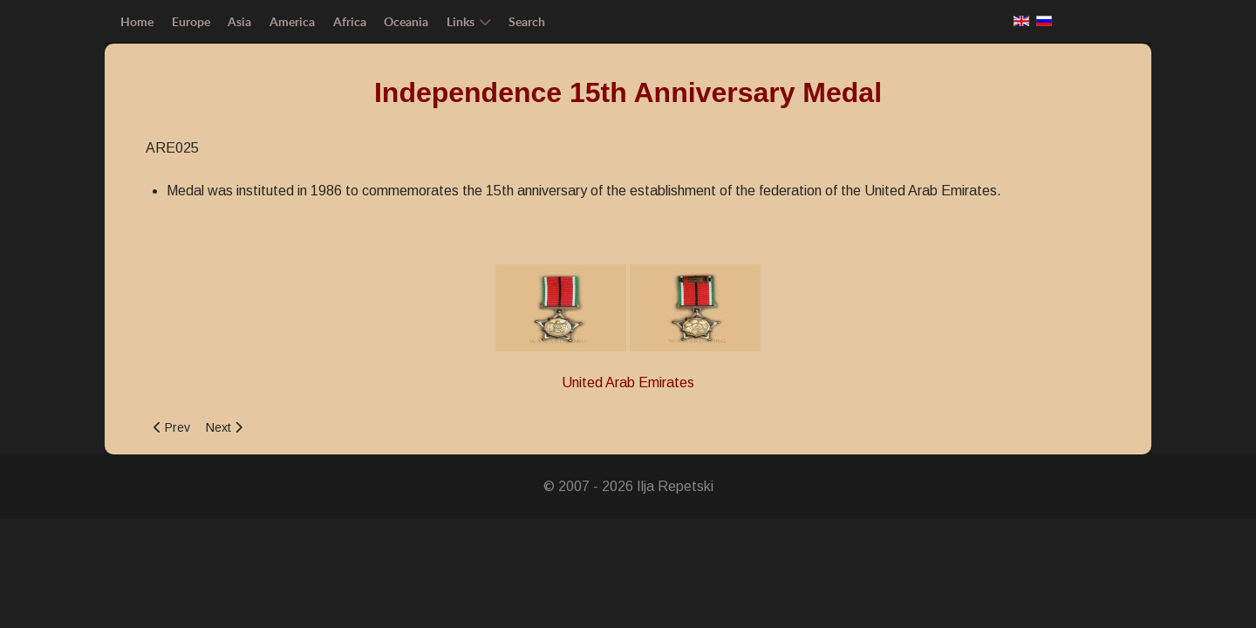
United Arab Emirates (628, 382)
